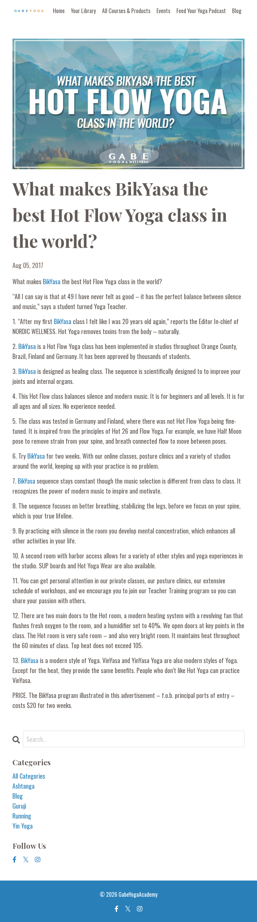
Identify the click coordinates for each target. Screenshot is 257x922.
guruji (19, 805)
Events (163, 11)
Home (59, 11)
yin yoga (22, 825)
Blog (236, 11)
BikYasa (52, 281)
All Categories (28, 776)
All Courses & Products (126, 11)
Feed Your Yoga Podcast (201, 11)
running (21, 815)
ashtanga (23, 786)
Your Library (83, 11)
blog (17, 795)
